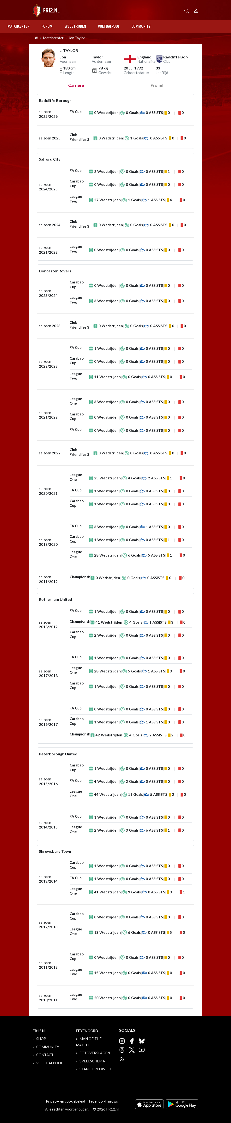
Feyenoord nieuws (103, 1101)
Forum (47, 26)
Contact (45, 1055)
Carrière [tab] (76, 85)
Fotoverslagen (94, 1053)
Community (141, 26)
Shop (41, 1038)
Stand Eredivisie (95, 1069)
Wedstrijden (75, 26)
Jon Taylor (77, 38)
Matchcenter (18, 26)
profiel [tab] (157, 85)
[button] (186, 10)
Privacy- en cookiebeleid (65, 1101)
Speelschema (92, 1061)
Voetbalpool (109, 26)
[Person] (196, 9)
